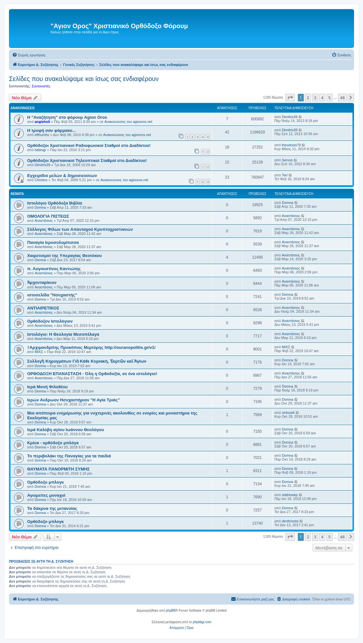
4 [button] (322, 97)
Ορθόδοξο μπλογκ (45, 482)
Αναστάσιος (44, 220)
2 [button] (308, 97)
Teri (285, 175)
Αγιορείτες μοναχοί (46, 495)
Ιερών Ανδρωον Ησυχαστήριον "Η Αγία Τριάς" (73, 400)
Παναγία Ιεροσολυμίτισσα (53, 242)
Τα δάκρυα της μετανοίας (52, 508)
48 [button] (342, 97)
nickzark (288, 412)
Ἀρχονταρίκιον (42, 282)
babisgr (40, 150)
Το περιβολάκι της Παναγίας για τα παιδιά (69, 456)
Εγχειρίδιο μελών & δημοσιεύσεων (62, 175)
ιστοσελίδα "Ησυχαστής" (52, 295)
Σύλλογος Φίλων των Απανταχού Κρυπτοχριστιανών (80, 229)
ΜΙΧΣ (39, 352)
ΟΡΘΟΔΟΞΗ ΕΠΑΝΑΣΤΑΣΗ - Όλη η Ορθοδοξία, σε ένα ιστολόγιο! (92, 373)
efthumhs (42, 135)
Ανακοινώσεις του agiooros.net (128, 122)
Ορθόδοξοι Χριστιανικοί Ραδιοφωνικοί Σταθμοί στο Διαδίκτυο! (89, 145)
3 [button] (315, 97)
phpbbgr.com (202, 622)
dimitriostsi (290, 521)
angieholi (42, 122)
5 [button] (329, 97)
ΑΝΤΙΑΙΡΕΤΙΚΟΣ (43, 308)
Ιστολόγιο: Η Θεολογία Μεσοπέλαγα (63, 334)
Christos (41, 180)
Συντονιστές (41, 86)
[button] (290, 97)
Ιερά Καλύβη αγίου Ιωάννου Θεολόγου (65, 429)
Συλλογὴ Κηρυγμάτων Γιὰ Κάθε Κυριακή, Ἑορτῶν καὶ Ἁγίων (86, 361)
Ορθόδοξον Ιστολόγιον (50, 321)
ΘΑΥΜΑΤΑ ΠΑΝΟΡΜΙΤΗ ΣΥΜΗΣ (58, 469)
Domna (40, 207)
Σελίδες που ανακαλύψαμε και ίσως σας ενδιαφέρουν (84, 78)
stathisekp (290, 495)
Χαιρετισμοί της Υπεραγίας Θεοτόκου (64, 255)
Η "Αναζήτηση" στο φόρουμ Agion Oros (67, 117)
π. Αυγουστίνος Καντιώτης (54, 268)
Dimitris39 (289, 117)
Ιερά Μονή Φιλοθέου (47, 386)
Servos (287, 160)
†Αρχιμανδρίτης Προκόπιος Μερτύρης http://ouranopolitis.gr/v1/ (91, 347)
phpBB (171, 610)
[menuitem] (29, 55)
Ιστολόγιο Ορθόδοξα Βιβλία (54, 203)
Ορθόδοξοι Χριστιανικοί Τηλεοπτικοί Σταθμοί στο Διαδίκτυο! (87, 160)
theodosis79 (291, 145)
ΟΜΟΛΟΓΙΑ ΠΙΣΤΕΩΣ (48, 216)
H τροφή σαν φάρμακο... (51, 130)
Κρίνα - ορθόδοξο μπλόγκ (53, 442)
